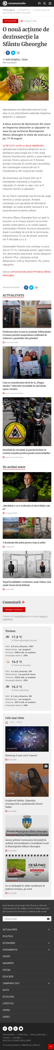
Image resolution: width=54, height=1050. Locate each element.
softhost (36, 1045)
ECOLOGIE (8, 996)
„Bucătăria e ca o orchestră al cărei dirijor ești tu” (26, 507)
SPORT (6, 956)
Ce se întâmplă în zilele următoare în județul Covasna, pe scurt (25, 887)
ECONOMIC (9, 943)
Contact (6, 1037)
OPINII (6, 1010)
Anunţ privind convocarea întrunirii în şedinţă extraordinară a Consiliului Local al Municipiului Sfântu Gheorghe (27, 843)
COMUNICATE (12, 833)
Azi (6, 722)
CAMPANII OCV (11, 983)
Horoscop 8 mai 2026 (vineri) (21, 755)
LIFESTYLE (8, 1003)
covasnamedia (14, 3)
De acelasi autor (14, 467)
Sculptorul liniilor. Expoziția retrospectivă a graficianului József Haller (23, 803)
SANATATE (8, 963)
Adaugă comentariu (14, 609)
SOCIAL (7, 969)
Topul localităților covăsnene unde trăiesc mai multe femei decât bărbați (27, 583)
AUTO (6, 989)
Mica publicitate (38, 1034)
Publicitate (23, 1034)
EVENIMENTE (10, 949)
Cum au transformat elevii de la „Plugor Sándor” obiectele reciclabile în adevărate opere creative (24, 385)
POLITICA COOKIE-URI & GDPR (17, 1040)
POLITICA (8, 936)
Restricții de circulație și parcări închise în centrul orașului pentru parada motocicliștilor (26, 451)
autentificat (20, 616)
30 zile (19, 722)
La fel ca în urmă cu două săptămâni (23, 145)
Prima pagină (9, 10)
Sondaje (16, 1037)
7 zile (12, 722)
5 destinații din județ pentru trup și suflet (24, 542)
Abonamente (9, 1034)
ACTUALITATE (10, 21)
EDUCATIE (8, 976)
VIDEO (6, 1016)
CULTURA (10, 793)
